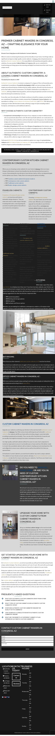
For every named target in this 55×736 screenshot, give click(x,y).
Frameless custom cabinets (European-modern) (21, 179)
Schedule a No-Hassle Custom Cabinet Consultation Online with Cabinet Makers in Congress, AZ (27, 150)
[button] (27, 600)
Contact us (16, 677)
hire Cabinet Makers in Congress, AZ (19, 142)
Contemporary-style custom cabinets (18, 181)
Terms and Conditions (35, 733)
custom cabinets (8, 581)
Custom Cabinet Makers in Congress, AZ (26, 424)
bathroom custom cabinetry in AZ (29, 362)
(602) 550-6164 (47, 6)
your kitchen (6, 287)
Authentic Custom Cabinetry (14, 61)
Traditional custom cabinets (16, 183)
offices (42, 101)
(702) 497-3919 (47, 11)
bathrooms (33, 101)
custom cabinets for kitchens (21, 101)
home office (26, 384)
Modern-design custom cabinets (17, 185)
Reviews (16, 685)
